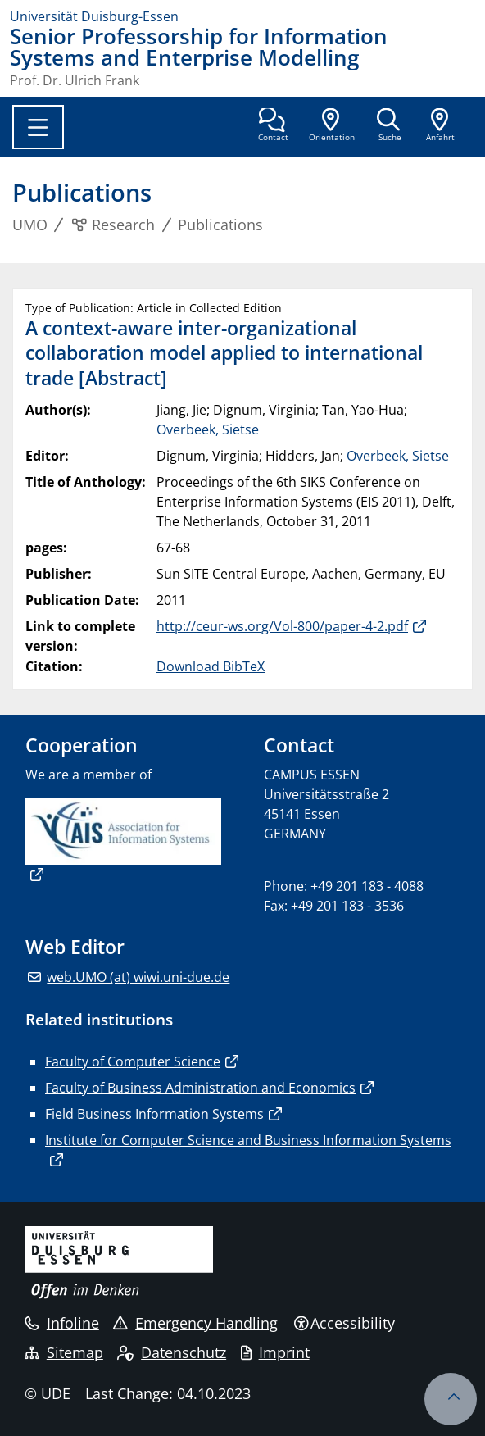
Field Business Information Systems (154, 1114)
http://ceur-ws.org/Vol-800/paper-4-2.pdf (282, 626)
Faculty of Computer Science (132, 1061)
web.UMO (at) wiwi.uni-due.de (138, 977)
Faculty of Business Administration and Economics (200, 1088)
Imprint (275, 1352)
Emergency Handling (195, 1323)
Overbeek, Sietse (207, 429)
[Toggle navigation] (38, 127)
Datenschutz (171, 1352)
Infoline (62, 1323)
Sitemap (64, 1352)
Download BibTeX (210, 666)
